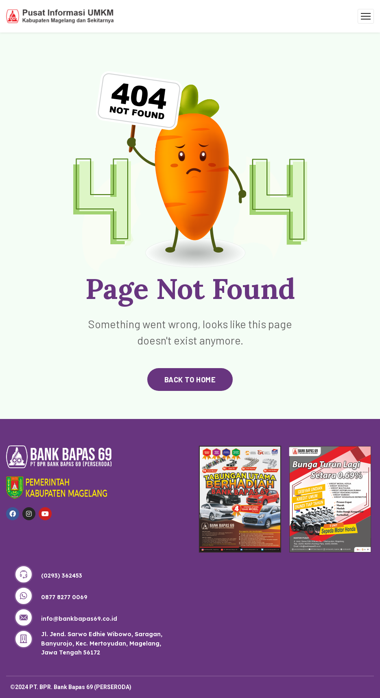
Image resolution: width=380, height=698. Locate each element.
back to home (190, 379)
